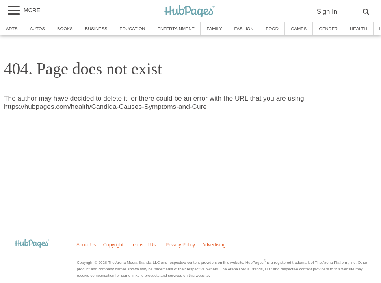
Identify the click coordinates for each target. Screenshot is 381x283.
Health (358, 28)
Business (96, 28)
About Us (86, 245)
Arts (12, 28)
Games (299, 28)
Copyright (113, 245)
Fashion (243, 28)
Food (272, 28)
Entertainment (175, 28)
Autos (37, 28)
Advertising (213, 245)
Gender (328, 28)
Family (214, 28)
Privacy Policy (180, 245)
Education (132, 28)
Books (65, 28)
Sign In (327, 11)
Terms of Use (144, 245)
